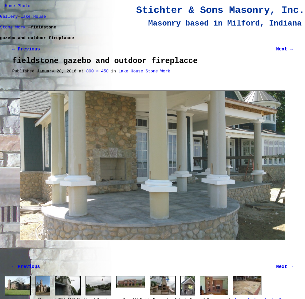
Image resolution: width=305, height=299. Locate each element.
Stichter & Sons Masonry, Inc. (220, 10)
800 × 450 (97, 71)
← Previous (26, 49)
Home (10, 6)
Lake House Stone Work (144, 71)
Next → (284, 49)
